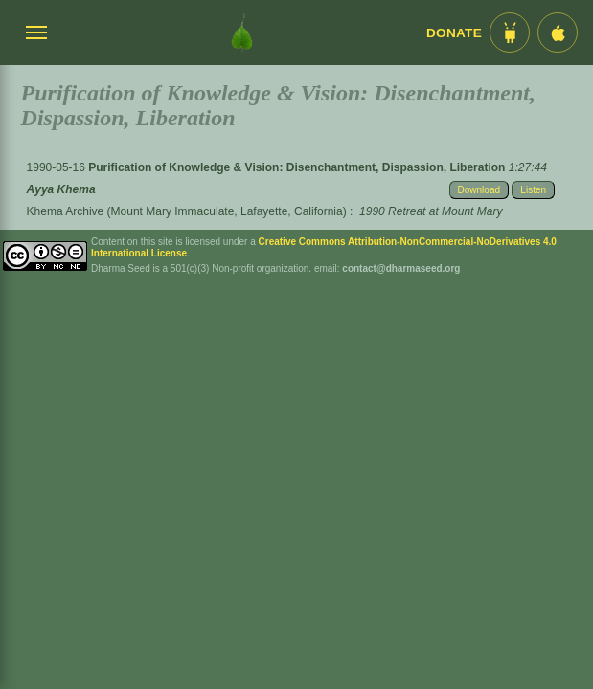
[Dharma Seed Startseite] (241, 32)
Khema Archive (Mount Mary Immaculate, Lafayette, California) (187, 211)
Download (479, 190)
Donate (454, 33)
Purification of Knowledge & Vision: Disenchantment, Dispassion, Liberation (298, 167)
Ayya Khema (61, 189)
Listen (533, 190)
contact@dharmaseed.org (401, 268)
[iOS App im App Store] (557, 32)
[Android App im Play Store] (510, 32)
